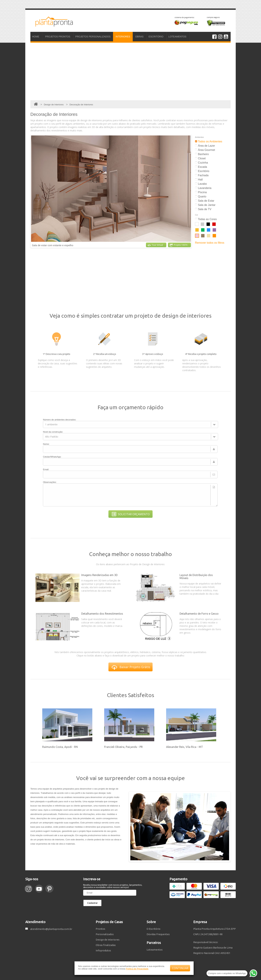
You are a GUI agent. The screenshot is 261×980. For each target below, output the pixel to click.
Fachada (202, 175)
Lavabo (201, 183)
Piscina (201, 192)
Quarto (200, 196)
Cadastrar (92, 903)
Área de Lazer (205, 145)
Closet (200, 158)
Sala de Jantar (205, 205)
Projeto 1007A (179, 244)
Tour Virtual (155, 244)
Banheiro (202, 154)
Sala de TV (203, 209)
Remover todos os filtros (209, 242)
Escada (201, 166)
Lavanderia (203, 188)
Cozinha (201, 162)
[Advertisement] (130, 71)
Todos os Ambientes (208, 141)
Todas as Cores (206, 219)
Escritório (202, 171)
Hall (199, 179)
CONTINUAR (180, 968)
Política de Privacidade (137, 968)
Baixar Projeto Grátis (131, 667)
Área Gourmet (205, 149)
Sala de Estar (204, 200)
